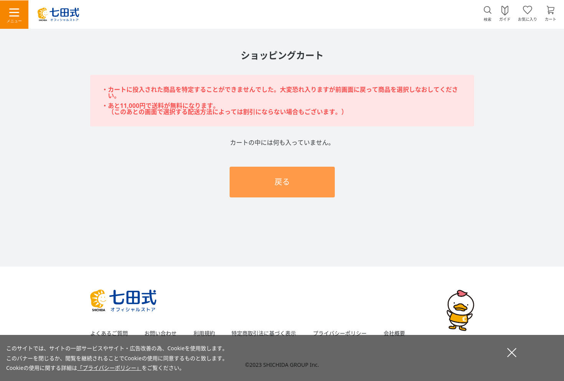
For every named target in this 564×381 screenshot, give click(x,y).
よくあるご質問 (109, 333)
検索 (487, 19)
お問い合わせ (160, 333)
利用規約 (204, 333)
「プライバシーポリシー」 (109, 367)
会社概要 (394, 333)
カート (550, 19)
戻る (282, 182)
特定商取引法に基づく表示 (264, 333)
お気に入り (527, 19)
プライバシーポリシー (340, 333)
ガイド (505, 19)
